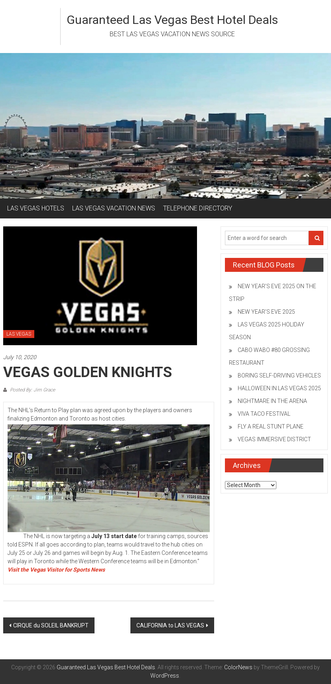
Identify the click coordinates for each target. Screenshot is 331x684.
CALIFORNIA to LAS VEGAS (170, 625)
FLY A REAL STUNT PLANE (270, 426)
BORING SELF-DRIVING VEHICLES (279, 375)
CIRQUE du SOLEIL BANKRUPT (51, 625)
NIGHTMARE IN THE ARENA (272, 401)
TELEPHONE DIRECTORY (197, 208)
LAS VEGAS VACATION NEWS (113, 208)
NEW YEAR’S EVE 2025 (266, 312)
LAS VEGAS (18, 334)
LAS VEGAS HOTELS (35, 208)
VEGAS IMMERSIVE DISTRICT (274, 439)
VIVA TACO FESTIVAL (264, 414)
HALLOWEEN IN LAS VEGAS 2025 (279, 388)
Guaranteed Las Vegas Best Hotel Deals (172, 20)
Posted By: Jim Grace (32, 390)
